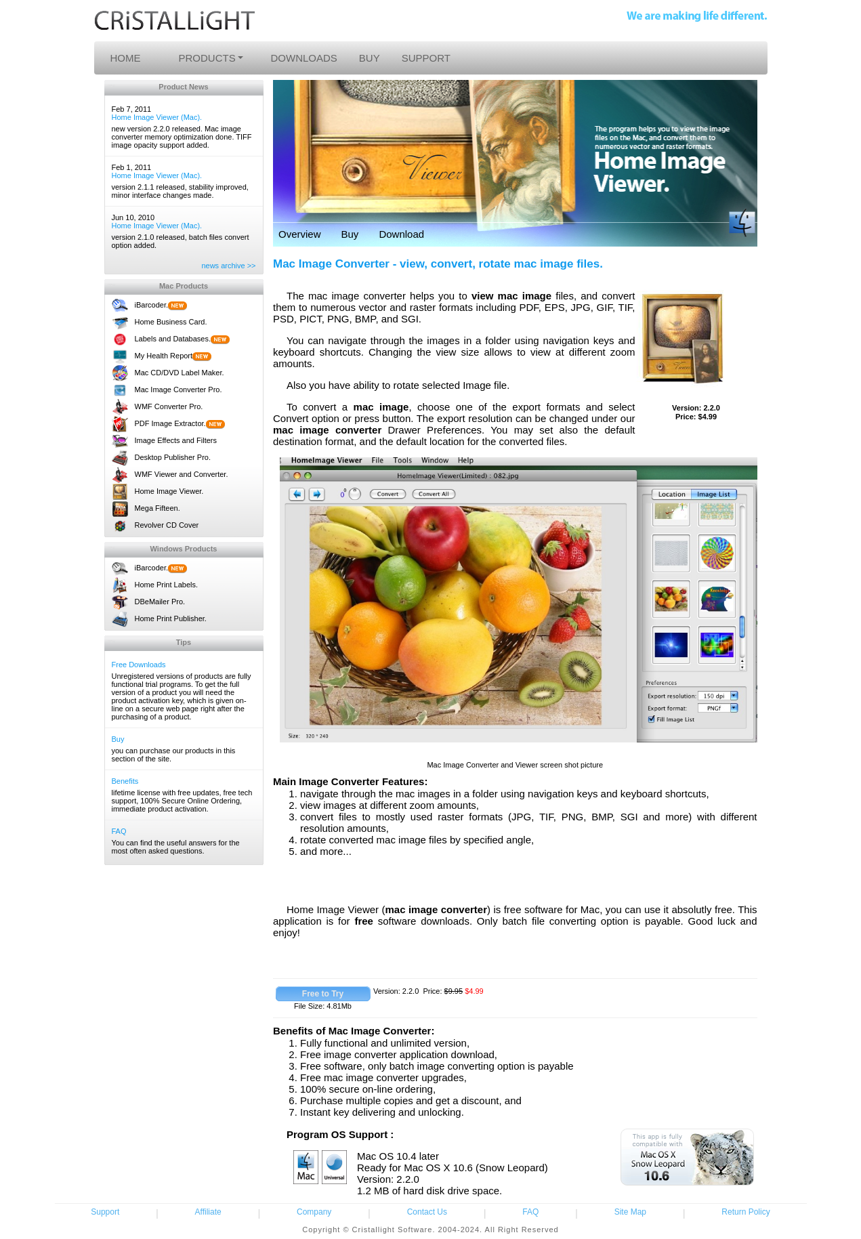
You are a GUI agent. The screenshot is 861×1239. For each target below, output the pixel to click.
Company (314, 1212)
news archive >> (228, 265)
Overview (299, 234)
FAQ (119, 831)
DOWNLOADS (303, 58)
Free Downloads (139, 664)
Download (401, 234)
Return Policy (745, 1212)
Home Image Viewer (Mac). (157, 117)
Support (105, 1212)
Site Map (630, 1212)
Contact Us (427, 1212)
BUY (369, 58)
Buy (118, 739)
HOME (125, 58)
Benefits (125, 781)
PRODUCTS (207, 58)
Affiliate (208, 1212)
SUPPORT (426, 58)
